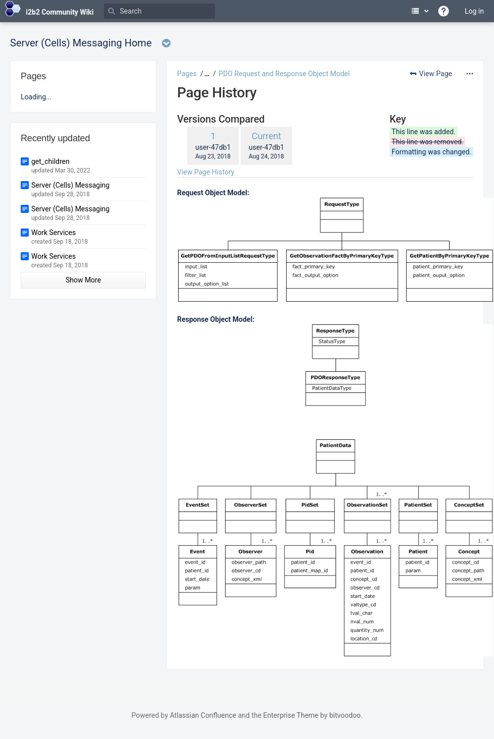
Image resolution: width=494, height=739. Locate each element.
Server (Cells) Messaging (70, 185)
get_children (50, 161)
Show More (83, 280)
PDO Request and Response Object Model (284, 74)
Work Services (53, 233)
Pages (187, 74)
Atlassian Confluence (203, 715)
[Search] (159, 11)
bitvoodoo (344, 715)
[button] (205, 73)
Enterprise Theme (290, 715)
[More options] (469, 73)
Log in (474, 11)
